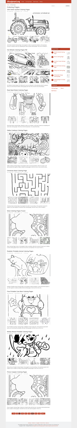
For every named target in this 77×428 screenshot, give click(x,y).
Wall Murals (35, 1)
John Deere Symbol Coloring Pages (18, 9)
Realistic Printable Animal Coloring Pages (20, 251)
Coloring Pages (28, 1)
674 (22, 413)
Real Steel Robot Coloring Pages (17, 90)
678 (36, 413)
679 (39, 413)
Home (23, 1)
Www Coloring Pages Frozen (16, 211)
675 (26, 413)
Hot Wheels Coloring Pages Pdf (17, 50)
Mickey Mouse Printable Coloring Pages (19, 331)
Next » (43, 413)
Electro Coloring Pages (59, 56)
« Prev (13, 413)
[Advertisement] (61, 27)
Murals (41, 1)
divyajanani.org (13, 1)
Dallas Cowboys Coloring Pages (17, 130)
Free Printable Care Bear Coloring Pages (20, 291)
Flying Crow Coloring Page (59, 70)
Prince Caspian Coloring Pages (17, 372)
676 (29, 413)
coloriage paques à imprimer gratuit (45, 425)
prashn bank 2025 (55, 425)
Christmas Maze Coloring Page (17, 170)
